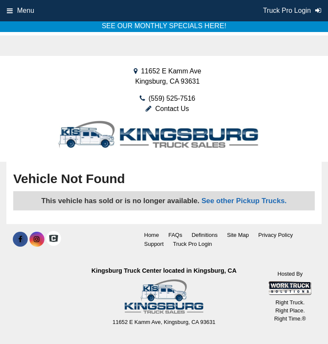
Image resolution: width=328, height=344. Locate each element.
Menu (20, 10)
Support (154, 244)
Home (151, 235)
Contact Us (167, 108)
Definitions (205, 235)
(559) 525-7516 (172, 98)
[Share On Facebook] (20, 239)
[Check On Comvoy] (53, 239)
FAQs (175, 235)
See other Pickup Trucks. (244, 201)
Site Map (238, 235)
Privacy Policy (275, 235)
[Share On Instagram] (36, 239)
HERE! (215, 26)
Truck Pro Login (192, 244)
